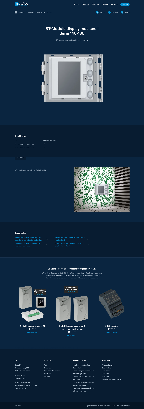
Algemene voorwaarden (94, 406)
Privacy (107, 406)
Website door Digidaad (121, 406)
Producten (21, 12)
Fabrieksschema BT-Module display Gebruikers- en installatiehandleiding (28, 238)
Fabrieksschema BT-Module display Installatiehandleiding (28, 244)
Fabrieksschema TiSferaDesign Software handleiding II (70, 238)
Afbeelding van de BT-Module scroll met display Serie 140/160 (69, 244)
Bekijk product (32, 332)
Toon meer (20, 157)
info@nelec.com (20, 378)
